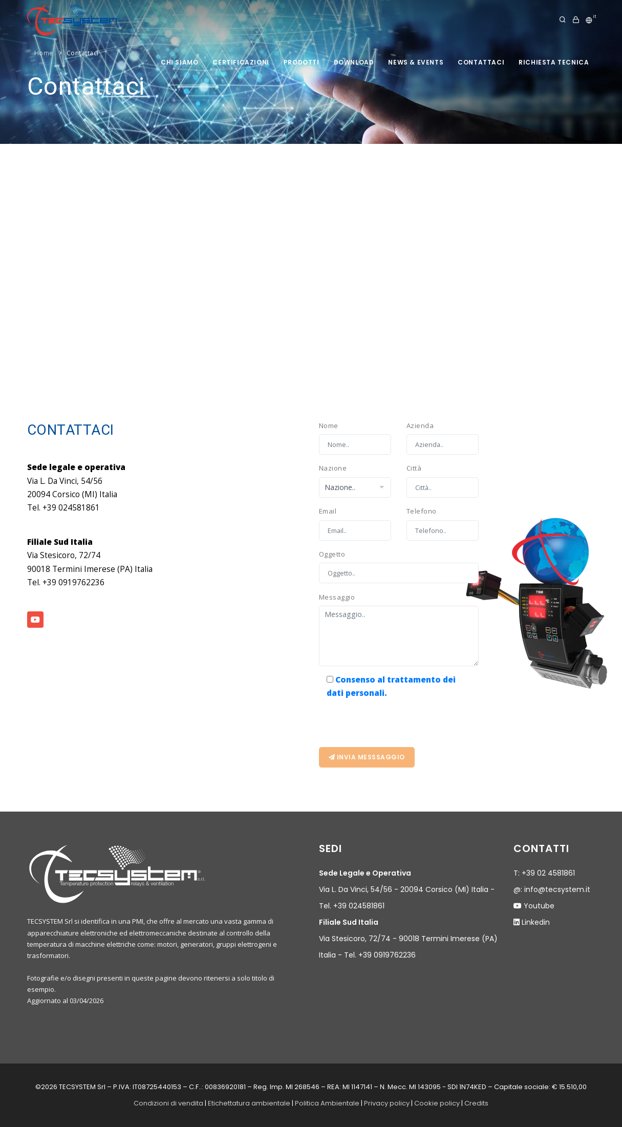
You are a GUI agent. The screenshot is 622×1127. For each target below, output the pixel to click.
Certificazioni (240, 62)
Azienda (420, 425)
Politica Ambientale (327, 1103)
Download (354, 62)
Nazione (333, 468)
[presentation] (397, 720)
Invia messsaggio (367, 757)
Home (43, 53)
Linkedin (536, 922)
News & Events (415, 62)
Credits (476, 1103)
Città (414, 468)
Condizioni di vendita (168, 1103)
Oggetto (332, 554)
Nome (328, 425)
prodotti (301, 62)
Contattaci (481, 62)
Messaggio (337, 597)
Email (328, 511)
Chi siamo (179, 62)
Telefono (421, 511)
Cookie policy (437, 1103)
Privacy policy (387, 1103)
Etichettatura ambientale (249, 1103)
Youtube (539, 906)
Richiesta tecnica (554, 62)
